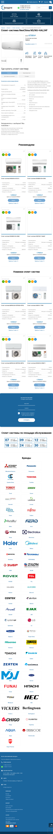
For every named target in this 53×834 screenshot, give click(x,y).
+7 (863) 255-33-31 (25, 6)
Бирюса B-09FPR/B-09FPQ (17, 363)
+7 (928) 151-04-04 (25, 8)
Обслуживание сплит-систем (12, 819)
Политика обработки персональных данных (11, 759)
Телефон (26, 408)
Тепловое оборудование (11, 811)
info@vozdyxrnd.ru (7, 787)
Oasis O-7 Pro (39, 305)
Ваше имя (26, 403)
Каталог (8, 27)
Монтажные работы (10, 817)
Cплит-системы (16, 27)
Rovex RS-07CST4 (14, 178)
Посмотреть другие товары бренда (9, 81)
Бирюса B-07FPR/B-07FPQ (17, 305)
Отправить (26, 420)
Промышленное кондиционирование (14, 809)
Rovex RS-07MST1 (40, 363)
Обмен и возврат (10, 799)
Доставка (8, 821)
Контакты (8, 797)
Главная (3, 27)
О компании (8, 795)
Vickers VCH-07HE (41, 178)
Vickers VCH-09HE (14, 236)
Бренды (7, 793)
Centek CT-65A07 (40, 236)
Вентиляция (8, 807)
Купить (13, 200)
